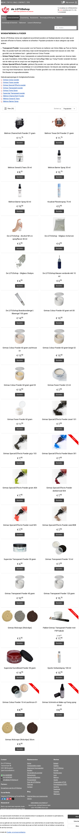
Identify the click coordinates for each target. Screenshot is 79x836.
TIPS (28, 2)
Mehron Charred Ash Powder (13, 96)
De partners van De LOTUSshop (11, 788)
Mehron (56, 777)
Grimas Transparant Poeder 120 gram (59, 593)
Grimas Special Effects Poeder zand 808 (59, 525)
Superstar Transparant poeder (14, 93)
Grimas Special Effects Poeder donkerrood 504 (59, 489)
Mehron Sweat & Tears (11, 99)
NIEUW (3, 2)
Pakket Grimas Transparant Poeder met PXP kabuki (59, 629)
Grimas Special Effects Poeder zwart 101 (59, 419)
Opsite (56, 780)
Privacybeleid (31, 780)
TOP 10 (9, 2)
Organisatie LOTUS (60, 782)
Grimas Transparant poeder (13, 88)
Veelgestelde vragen (34, 766)
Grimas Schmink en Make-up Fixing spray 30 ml (59, 703)
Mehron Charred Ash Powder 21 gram (19, 133)
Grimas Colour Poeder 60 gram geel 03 (20, 385)
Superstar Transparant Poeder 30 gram (20, 559)
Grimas (56, 770)
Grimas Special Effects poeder (14, 85)
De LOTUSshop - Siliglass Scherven (59, 236)
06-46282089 (7, 775)
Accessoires (34, 17)
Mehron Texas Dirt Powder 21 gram (59, 133)
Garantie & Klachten (33, 777)
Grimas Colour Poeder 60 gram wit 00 (59, 310)
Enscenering (24, 17)
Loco (55, 775)
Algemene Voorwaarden (35, 768)
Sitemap (30, 784)
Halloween (22, 23)
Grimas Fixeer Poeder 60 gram (19, 419)
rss (36, 832)
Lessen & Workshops (34, 23)
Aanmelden (6, 823)
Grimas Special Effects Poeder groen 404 (20, 488)
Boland (56, 763)
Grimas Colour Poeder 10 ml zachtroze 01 (20, 702)
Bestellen (20, 143)
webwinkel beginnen (44, 832)
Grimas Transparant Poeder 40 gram (20, 593)
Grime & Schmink (13, 17)
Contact (29, 787)
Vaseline (56, 791)
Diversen (59, 17)
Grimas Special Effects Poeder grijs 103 (19, 453)
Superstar (57, 789)
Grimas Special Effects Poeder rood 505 (19, 525)
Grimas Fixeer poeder (11, 82)
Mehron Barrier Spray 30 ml (59, 167)
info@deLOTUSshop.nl (10, 780)
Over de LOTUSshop (33, 782)
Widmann (57, 794)
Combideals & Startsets (9, 23)
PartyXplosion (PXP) (60, 784)
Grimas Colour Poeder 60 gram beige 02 (59, 348)
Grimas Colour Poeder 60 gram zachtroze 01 (20, 349)
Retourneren (31, 775)
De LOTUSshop (59, 768)
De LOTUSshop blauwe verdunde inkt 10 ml (59, 274)
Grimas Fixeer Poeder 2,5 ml (59, 385)
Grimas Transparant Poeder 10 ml (59, 559)
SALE (15, 2)
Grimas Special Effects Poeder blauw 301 (59, 453)
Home (4, 17)
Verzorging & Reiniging (47, 17)
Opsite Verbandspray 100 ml (59, 668)
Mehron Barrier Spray (11, 101)
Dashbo (56, 766)
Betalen (29, 770)
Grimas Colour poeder (11, 80)
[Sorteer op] (69, 108)
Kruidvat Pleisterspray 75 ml (59, 202)
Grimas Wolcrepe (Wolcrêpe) (20, 628)
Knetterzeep (58, 773)
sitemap (32, 832)
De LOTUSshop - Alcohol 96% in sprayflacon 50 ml (20, 237)
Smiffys (56, 787)
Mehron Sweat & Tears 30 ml (20, 167)
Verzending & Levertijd (34, 773)
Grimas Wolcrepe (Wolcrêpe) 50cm (19, 739)
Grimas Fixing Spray (10, 91)
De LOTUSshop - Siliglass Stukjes (20, 273)
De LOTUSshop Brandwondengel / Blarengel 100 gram (20, 312)
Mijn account (71, 2)
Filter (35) (9, 108)
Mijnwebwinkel (62, 832)
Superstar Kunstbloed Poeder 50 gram (20, 668)
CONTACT (21, 2)
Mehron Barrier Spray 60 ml (20, 202)
